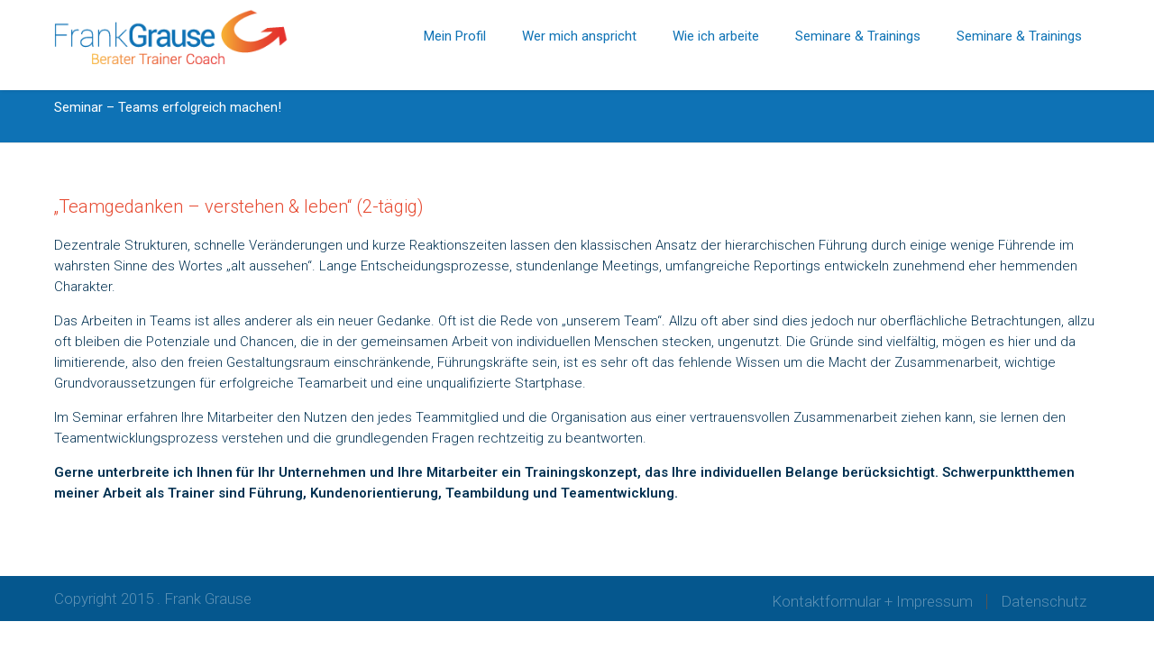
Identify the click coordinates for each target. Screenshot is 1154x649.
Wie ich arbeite (716, 36)
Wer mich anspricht (579, 36)
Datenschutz (1043, 601)
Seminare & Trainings (857, 36)
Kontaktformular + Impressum (872, 601)
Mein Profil (455, 36)
